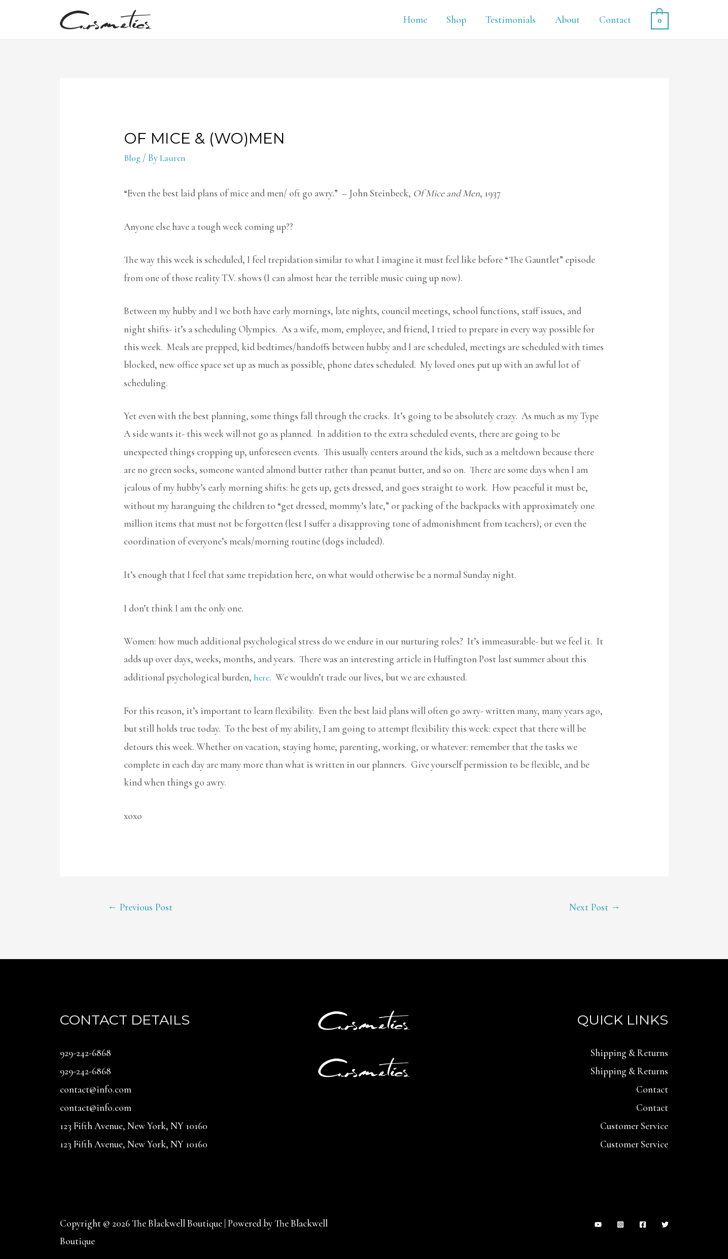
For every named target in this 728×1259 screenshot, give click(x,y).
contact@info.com (95, 1089)
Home (415, 19)
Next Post (593, 907)
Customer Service (634, 1125)
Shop (456, 19)
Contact (615, 19)
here (262, 677)
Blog (133, 157)
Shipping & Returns (629, 1054)
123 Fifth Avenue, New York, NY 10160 (133, 1125)
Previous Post (142, 907)
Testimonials (511, 19)
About (567, 19)
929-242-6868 (85, 1054)
